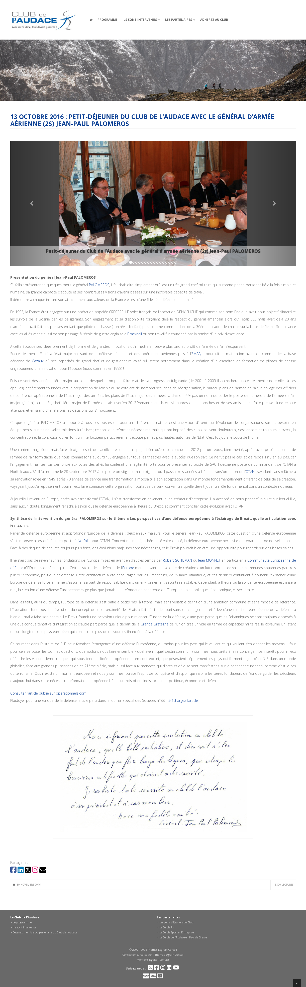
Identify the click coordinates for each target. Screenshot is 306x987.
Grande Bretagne (154, 624)
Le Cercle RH (166, 927)
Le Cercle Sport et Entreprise (176, 932)
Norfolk (83, 540)
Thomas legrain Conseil (169, 954)
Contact (164, 959)
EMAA (195, 353)
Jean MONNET (209, 560)
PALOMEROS (99, 284)
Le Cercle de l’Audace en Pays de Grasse (183, 937)
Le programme (22, 922)
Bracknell (134, 334)
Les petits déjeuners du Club (176, 922)
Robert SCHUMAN (177, 560)
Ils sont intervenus (141, 20)
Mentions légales (147, 959)
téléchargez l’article (182, 700)
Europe (128, 567)
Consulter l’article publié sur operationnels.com (48, 693)
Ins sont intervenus (24, 927)
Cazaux (38, 361)
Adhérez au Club (214, 20)
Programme (107, 20)
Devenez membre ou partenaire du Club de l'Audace (45, 932)
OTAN (250, 471)
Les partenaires (180, 20)
